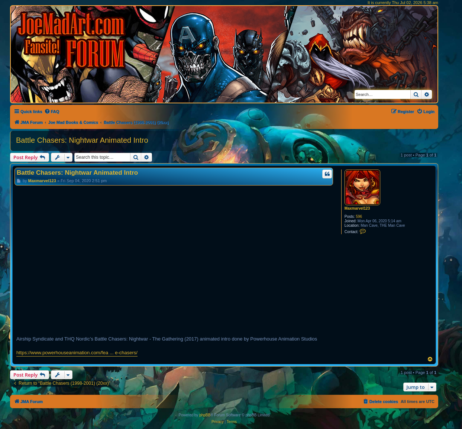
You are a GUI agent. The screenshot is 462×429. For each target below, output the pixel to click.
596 (359, 217)
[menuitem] (51, 111)
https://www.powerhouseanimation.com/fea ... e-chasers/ (77, 352)
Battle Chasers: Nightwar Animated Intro (82, 140)
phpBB (204, 415)
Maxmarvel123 (357, 208)
